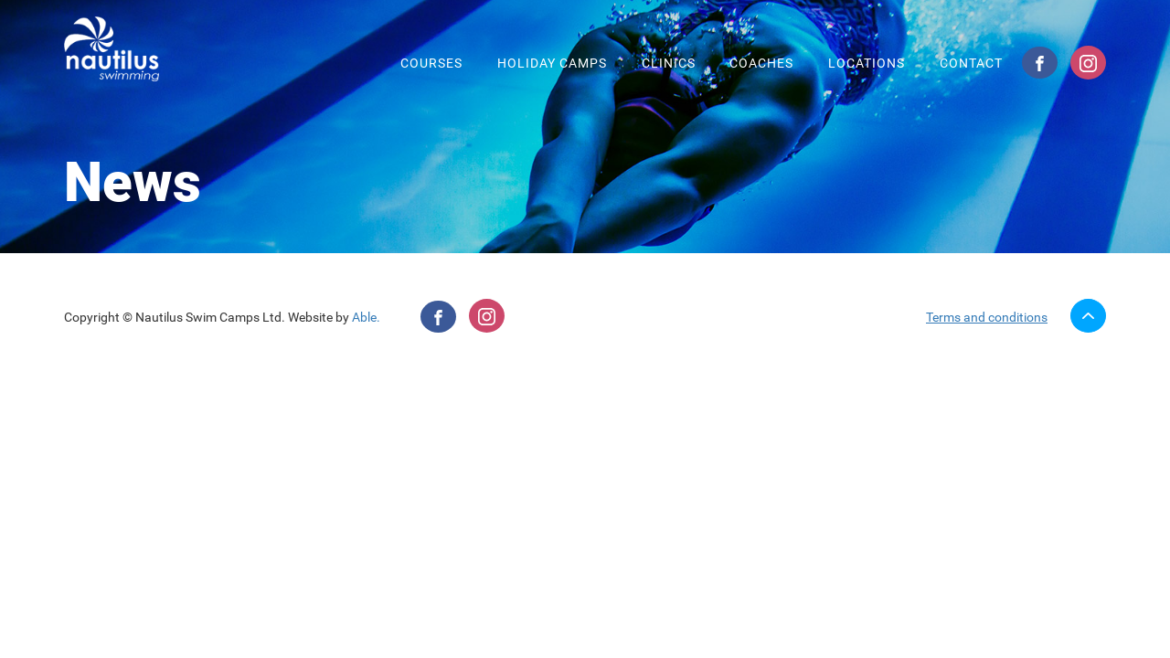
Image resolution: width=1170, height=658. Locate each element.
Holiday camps (552, 63)
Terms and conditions (987, 317)
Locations (866, 63)
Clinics (669, 63)
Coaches (761, 63)
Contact (971, 63)
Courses (431, 63)
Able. (366, 317)
